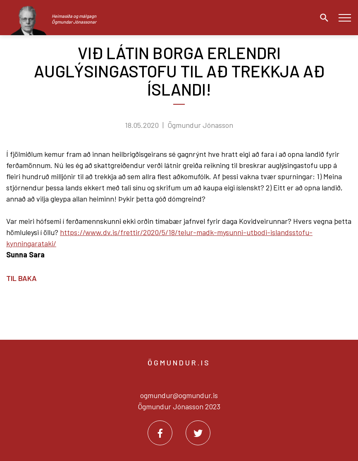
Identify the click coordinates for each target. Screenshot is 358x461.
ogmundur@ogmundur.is (179, 395)
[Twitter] (198, 432)
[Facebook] (160, 432)
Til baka (21, 278)
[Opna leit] (322, 18)
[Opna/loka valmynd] (344, 17)
